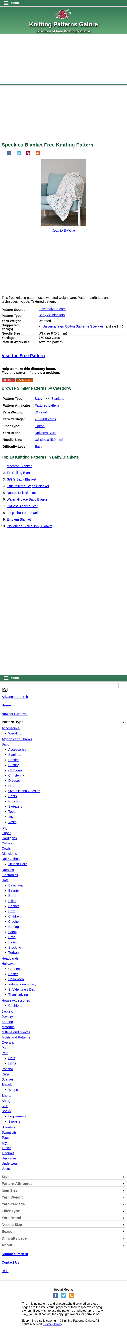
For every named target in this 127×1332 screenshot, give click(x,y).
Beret (12, 896)
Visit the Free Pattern (23, 355)
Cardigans (9, 838)
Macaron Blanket (19, 466)
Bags (5, 828)
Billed (12, 901)
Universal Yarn (45, 433)
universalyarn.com (52, 309)
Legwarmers (17, 1116)
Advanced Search (15, 697)
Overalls (8, 1042)
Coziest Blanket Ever (22, 506)
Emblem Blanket (19, 519)
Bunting (14, 765)
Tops (11, 811)
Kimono (7, 1022)
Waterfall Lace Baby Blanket (27, 499)
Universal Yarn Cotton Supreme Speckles (73, 326)
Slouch (13, 942)
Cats (11, 1058)
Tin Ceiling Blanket (20, 473)
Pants (12, 796)
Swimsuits (9, 1132)
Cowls (6, 848)
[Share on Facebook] (9, 154)
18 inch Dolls (17, 864)
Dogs (12, 1063)
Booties (13, 760)
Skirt (5, 1106)
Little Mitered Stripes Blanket (28, 486)
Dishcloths (9, 853)
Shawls (7, 1084)
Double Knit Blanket (21, 493)
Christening (16, 775)
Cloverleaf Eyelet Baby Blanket (29, 526)
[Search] (4, 690)
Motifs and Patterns (16, 1037)
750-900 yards (45, 419)
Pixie (11, 937)
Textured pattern (47, 405)
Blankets (57, 398)
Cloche (13, 921)
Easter (13, 974)
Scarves (8, 1079)
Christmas (15, 969)
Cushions (15, 1005)
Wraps (13, 1090)
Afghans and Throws (17, 739)
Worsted (41, 412)
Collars (7, 843)
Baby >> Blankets (52, 315)
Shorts (6, 1095)
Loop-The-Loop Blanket (24, 513)
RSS (5, 1271)
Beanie (13, 890)
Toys (11, 817)
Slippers (14, 1121)
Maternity (8, 1027)
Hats (11, 786)
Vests (12, 822)
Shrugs (7, 1101)
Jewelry (7, 1016)
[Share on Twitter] (19, 154)
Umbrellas (9, 1158)
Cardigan (15, 770)
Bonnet (13, 906)
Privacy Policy (52, 1324)
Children (14, 916)
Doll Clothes (11, 859)
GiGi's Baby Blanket (21, 479)
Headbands (10, 958)
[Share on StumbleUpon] (38, 154)
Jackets (7, 1011)
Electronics (10, 875)
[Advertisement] (63, 59)
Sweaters (15, 806)
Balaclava (15, 885)
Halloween (16, 979)
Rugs (5, 1074)
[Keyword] (60, 685)
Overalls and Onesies (24, 791)
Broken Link (24, 380)
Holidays (8, 963)
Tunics (6, 1148)
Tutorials (8, 1153)
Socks (6, 1111)
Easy (38, 446)
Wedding (14, 733)
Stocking (14, 947)
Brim (11, 911)
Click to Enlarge (63, 230)
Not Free (8, 380)
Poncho (14, 801)
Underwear (10, 1163)
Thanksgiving (18, 994)
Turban (13, 952)
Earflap (13, 927)
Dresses (14, 780)
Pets (5, 1053)
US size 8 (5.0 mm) (49, 439)
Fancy (12, 932)
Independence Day (22, 984)
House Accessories (16, 1000)
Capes (6, 833)
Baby (38, 398)
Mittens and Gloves (16, 1032)
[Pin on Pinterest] (28, 154)
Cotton (40, 426)
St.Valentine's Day (21, 989)
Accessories (11, 728)
